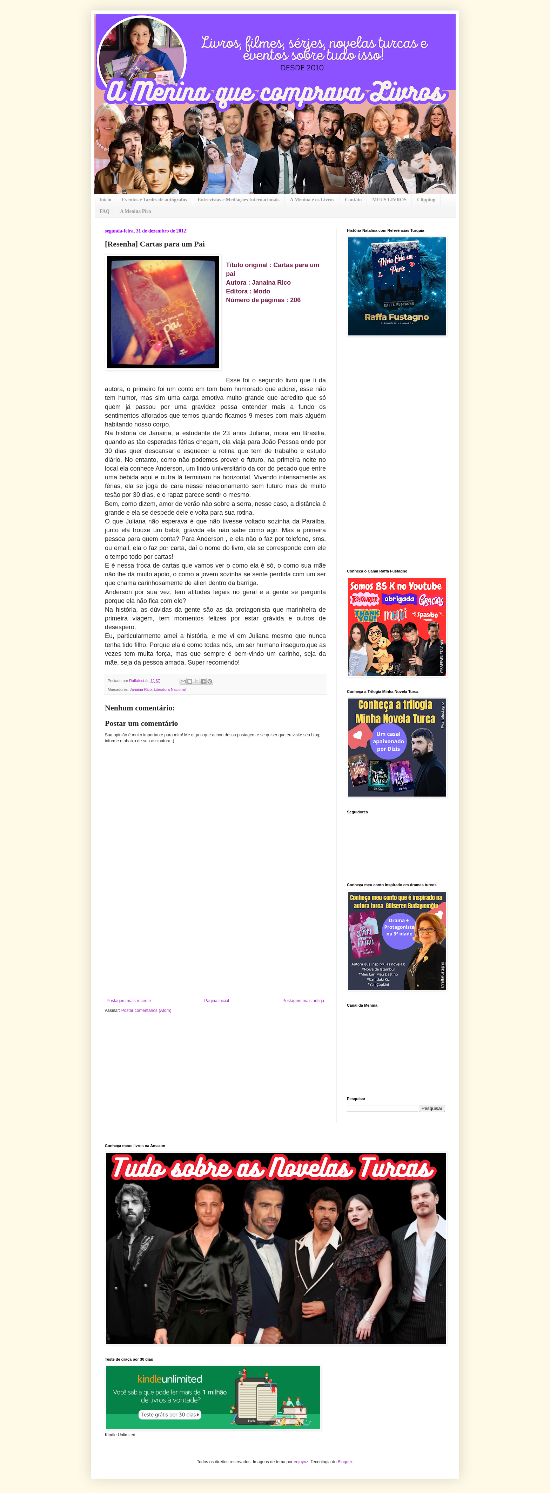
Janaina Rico (141, 689)
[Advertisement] (215, 945)
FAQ (105, 211)
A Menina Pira (135, 211)
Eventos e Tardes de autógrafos (154, 199)
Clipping (426, 199)
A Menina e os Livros (312, 199)
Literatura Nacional (170, 689)
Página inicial (216, 1000)
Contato (353, 199)
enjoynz (301, 1461)
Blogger (345, 1461)
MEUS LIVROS (389, 199)
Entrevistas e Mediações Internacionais (238, 199)
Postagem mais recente (129, 1000)
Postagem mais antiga (303, 1000)
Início (105, 199)
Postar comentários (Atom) (146, 1010)
